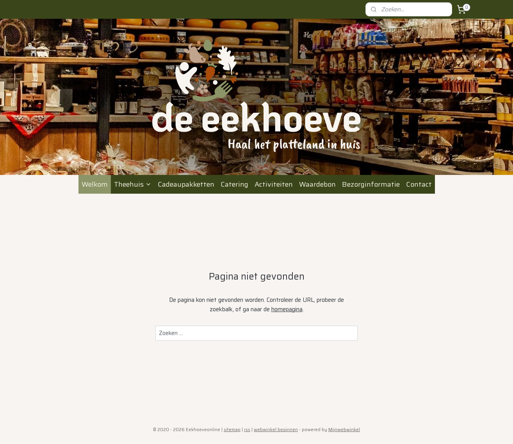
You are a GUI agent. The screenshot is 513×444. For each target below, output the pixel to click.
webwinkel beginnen (276, 429)
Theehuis (132, 184)
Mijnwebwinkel (344, 429)
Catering (234, 184)
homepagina (287, 309)
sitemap (232, 429)
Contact (419, 184)
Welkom (95, 184)
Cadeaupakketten (186, 184)
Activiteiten (274, 184)
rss (247, 429)
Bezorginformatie (371, 184)
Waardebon (317, 184)
